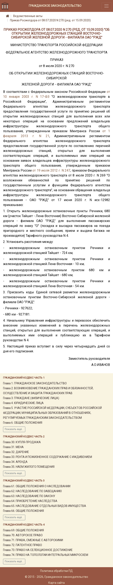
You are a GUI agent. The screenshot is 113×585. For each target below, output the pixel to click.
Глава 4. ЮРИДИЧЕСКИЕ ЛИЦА (23, 403)
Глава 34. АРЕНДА (15, 461)
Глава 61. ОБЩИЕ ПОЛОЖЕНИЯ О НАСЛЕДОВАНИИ (36, 486)
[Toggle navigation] (107, 5)
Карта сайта (56, 582)
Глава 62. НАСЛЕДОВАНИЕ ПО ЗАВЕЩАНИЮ (32, 491)
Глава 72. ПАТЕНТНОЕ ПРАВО (22, 545)
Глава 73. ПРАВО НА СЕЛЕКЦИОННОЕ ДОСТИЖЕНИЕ (38, 550)
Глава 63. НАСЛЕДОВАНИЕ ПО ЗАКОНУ (29, 496)
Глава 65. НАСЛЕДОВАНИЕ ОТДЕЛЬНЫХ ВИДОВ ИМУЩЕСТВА (44, 506)
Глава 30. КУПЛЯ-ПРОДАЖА (22, 442)
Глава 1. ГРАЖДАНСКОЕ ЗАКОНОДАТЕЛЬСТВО (35, 383)
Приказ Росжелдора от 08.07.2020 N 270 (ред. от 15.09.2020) (50, 20)
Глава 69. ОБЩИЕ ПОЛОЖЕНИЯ (23, 530)
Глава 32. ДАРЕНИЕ (16, 452)
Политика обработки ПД (56, 570)
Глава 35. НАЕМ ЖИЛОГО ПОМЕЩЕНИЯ (28, 466)
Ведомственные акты (27, 16)
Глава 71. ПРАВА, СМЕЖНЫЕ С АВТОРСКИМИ (33, 540)
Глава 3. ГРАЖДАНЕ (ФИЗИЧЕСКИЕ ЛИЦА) (31, 398)
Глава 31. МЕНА (13, 447)
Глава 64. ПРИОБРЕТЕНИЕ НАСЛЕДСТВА (30, 501)
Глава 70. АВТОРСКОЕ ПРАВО (23, 535)
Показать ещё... (14, 429)
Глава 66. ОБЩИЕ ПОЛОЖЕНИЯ (23, 510)
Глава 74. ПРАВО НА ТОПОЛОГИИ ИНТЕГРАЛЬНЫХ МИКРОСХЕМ (45, 555)
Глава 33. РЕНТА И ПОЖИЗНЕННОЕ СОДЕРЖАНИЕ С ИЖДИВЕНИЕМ (47, 457)
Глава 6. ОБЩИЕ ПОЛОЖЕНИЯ (22, 422)
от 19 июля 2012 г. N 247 (51, 170)
